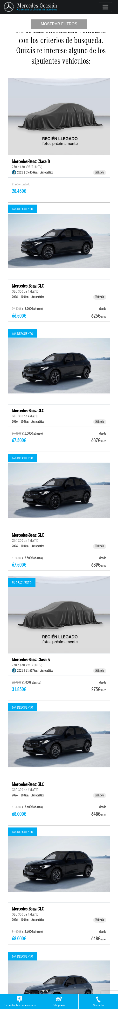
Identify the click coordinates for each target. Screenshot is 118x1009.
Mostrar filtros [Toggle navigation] (59, 24)
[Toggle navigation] (105, 7)
